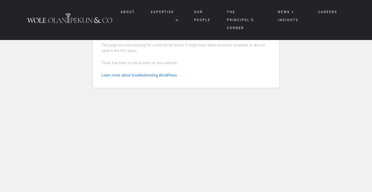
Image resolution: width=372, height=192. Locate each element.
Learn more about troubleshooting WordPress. (139, 75)
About (128, 12)
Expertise (162, 12)
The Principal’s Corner (240, 20)
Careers (327, 12)
